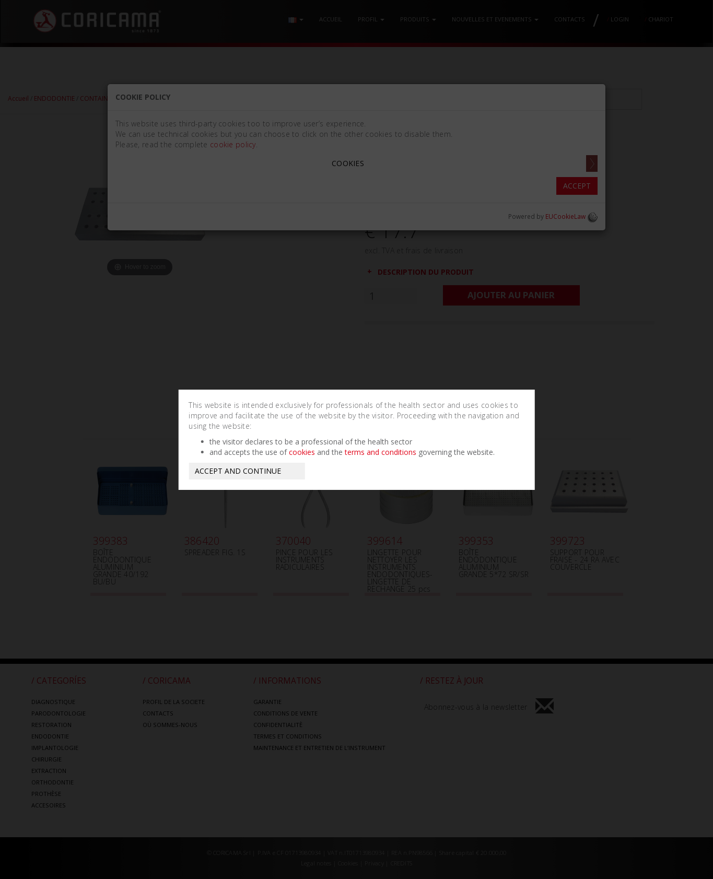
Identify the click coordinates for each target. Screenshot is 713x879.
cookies (302, 452)
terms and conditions (380, 452)
